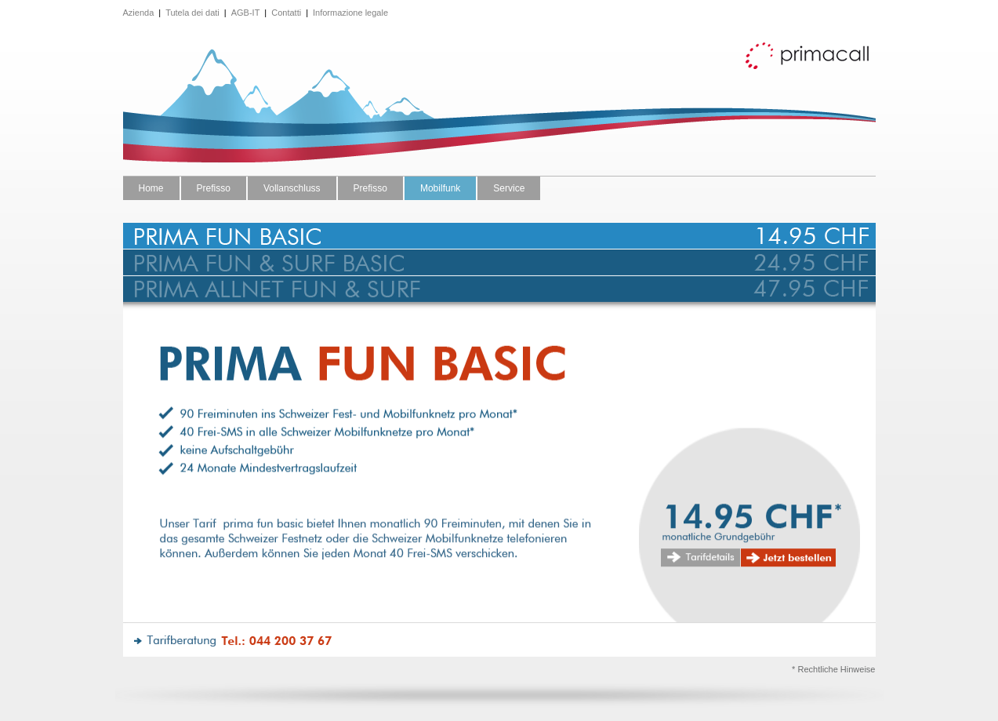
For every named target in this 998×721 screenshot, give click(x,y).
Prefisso (213, 188)
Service (508, 188)
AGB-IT (245, 12)
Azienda (138, 12)
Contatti (286, 12)
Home (151, 188)
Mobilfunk (440, 188)
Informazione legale (350, 12)
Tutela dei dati (192, 12)
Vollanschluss (292, 188)
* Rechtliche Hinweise (833, 669)
